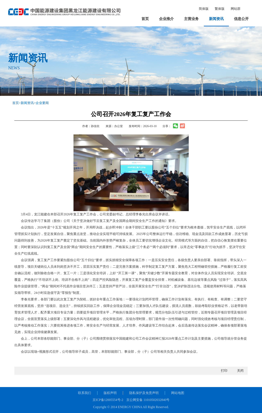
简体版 (204, 8)
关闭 (240, 370)
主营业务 (191, 19)
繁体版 (220, 8)
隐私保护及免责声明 (144, 393)
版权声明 (110, 393)
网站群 (236, 8)
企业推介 (166, 19)
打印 (224, 370)
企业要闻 (42, 103)
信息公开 (241, 19)
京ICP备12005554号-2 (108, 400)
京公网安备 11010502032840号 (147, 400)
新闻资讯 (216, 19)
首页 (145, 19)
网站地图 (177, 393)
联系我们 (84, 393)
